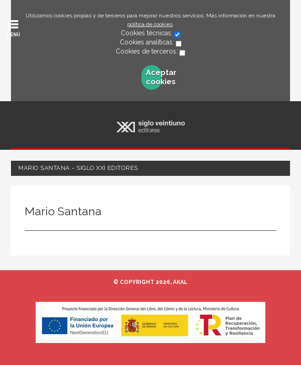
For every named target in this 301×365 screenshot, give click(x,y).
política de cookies (149, 24)
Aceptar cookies (154, 77)
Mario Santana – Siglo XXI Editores (78, 167)
